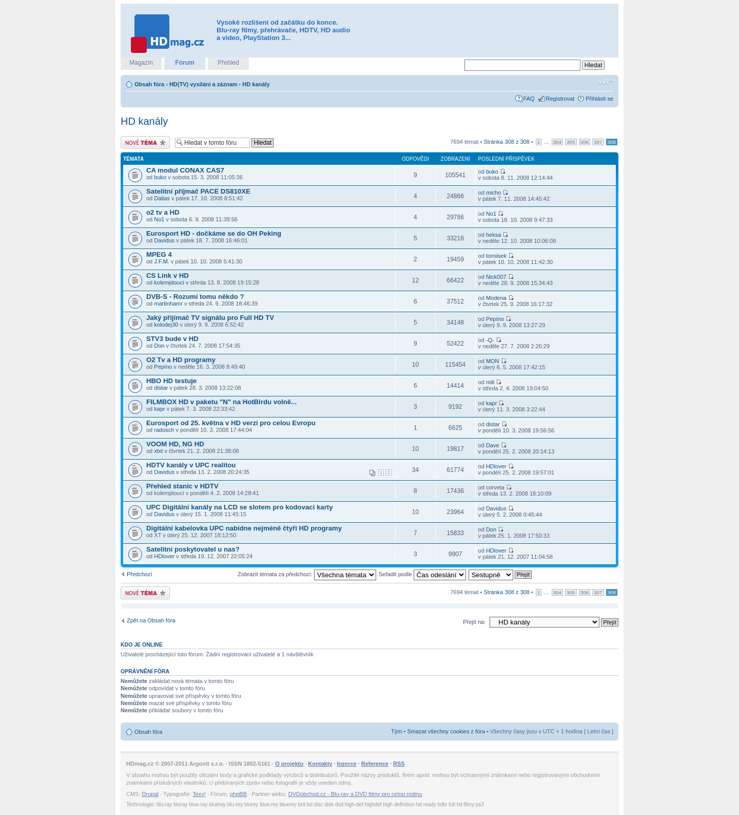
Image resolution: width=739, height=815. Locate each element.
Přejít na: (474, 622)
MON (492, 361)
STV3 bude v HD (172, 339)
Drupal (150, 794)
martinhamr (168, 303)
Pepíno (495, 319)
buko (160, 177)
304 (557, 142)
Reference (374, 764)
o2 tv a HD (163, 212)
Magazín (141, 62)
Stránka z (507, 142)
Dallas (162, 198)
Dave (492, 445)
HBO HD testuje (171, 381)
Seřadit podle (422, 574)
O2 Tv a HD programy (181, 360)
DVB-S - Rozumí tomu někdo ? (195, 296)
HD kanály (255, 84)
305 (571, 142)
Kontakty (320, 764)
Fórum (184, 62)
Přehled (228, 62)
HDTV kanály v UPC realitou (191, 465)
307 (598, 142)
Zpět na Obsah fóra (151, 620)
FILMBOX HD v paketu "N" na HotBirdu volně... (221, 402)
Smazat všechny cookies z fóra (446, 731)
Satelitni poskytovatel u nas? (193, 549)
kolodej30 (166, 324)
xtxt (158, 451)
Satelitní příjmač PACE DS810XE (198, 191)
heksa (493, 235)
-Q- (490, 340)
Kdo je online (142, 644)
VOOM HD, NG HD (175, 444)
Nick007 (496, 277)
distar (161, 388)
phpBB (238, 794)
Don (159, 346)
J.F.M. (161, 261)
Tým (396, 731)
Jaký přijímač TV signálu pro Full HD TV (210, 317)
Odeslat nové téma (145, 142)
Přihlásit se (599, 99)
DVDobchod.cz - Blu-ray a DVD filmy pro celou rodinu (355, 794)
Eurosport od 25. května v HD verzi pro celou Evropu (231, 423)
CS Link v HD (167, 275)
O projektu (289, 764)
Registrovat (560, 99)
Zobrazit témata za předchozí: (307, 574)
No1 (159, 219)
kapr (159, 409)
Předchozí (139, 574)
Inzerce (347, 764)
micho (493, 192)
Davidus (164, 240)
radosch (164, 430)
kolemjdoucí (169, 282)
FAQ (529, 99)
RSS (399, 764)
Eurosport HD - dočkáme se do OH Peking (213, 233)
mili (490, 382)
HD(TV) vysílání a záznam (203, 84)
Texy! (199, 794)
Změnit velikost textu (605, 82)
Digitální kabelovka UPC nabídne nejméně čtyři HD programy (244, 528)
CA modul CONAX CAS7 (185, 170)
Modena (496, 298)
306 (584, 142)
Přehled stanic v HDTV (182, 486)
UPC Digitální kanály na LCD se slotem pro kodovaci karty (239, 507)
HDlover (496, 466)
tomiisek (496, 256)
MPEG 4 (159, 254)
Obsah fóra (149, 84)
